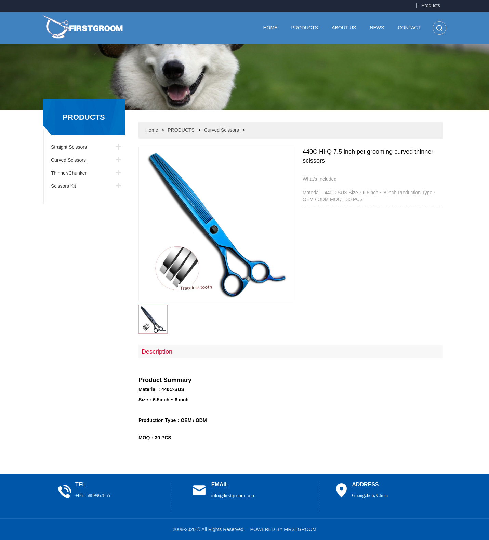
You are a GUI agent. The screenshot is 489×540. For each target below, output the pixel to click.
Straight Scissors (69, 147)
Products (430, 5)
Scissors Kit (63, 186)
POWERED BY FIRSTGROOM (283, 529)
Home (270, 27)
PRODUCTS (304, 27)
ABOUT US (344, 27)
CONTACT (409, 27)
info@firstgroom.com (233, 495)
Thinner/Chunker (69, 173)
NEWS (377, 27)
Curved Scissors (68, 160)
